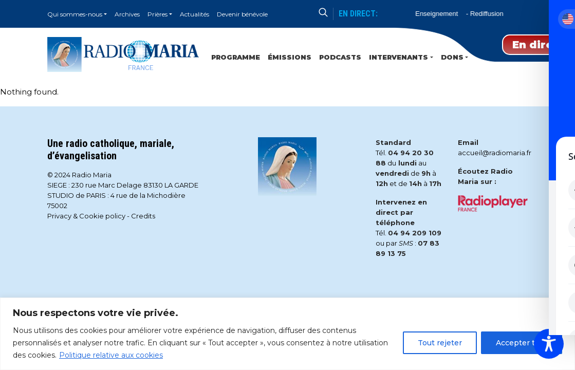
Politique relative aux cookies (111, 355)
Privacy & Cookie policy (86, 216)
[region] (287, 334)
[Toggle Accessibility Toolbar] (549, 344)
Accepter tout (521, 342)
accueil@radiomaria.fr (494, 153)
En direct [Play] (538, 45)
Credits (143, 216)
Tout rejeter (440, 342)
